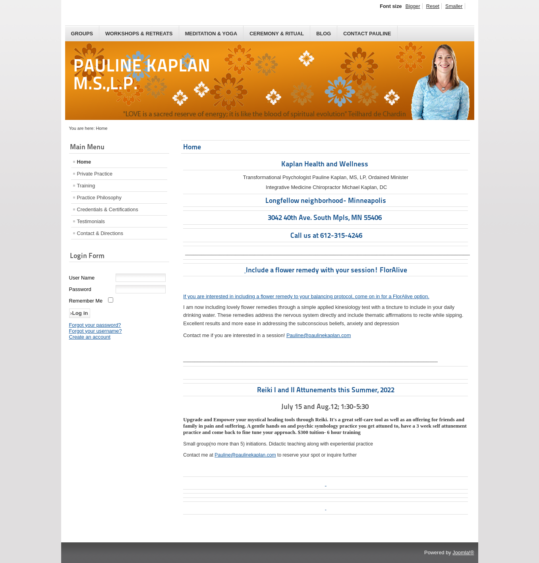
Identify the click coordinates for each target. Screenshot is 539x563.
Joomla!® (463, 552)
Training (86, 186)
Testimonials (91, 221)
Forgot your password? (95, 325)
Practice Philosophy (99, 198)
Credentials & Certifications (107, 209)
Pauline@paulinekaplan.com (318, 335)
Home (84, 162)
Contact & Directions (100, 233)
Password (80, 289)
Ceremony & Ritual (276, 34)
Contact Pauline (367, 34)
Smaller (453, 6)
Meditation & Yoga (211, 34)
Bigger (413, 6)
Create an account (90, 337)
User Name (82, 278)
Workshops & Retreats (139, 34)
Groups (82, 34)
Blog (323, 34)
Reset (432, 6)
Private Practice (95, 174)
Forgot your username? (95, 331)
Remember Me (86, 301)
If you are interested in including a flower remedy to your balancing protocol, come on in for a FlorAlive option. (306, 296)
